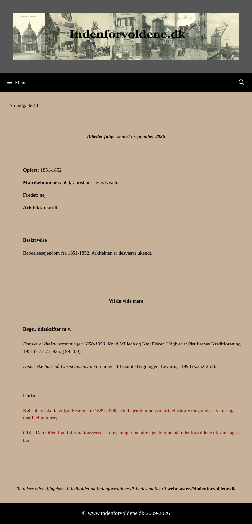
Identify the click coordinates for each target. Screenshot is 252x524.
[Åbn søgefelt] (241, 82)
